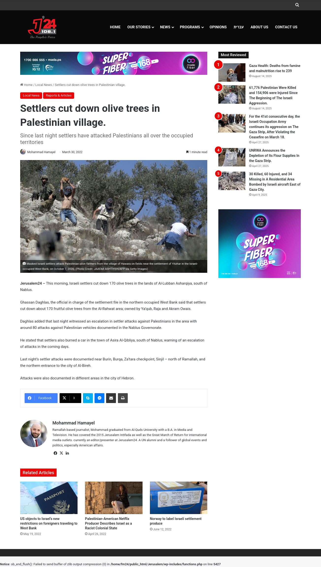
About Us (259, 27)
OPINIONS (218, 27)
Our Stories (138, 27)
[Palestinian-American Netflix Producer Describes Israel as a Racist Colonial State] (113, 498)
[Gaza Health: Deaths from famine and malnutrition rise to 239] (231, 72)
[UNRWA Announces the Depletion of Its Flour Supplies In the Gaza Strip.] (231, 157)
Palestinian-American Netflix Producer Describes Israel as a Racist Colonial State (108, 523)
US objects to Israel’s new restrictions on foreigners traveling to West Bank (49, 523)
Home (115, 27)
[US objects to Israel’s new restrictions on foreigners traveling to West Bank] (49, 498)
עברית (239, 27)
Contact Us (286, 27)
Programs (190, 27)
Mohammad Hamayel (43, 152)
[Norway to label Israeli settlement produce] (178, 498)
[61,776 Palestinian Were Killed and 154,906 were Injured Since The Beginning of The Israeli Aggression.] (231, 94)
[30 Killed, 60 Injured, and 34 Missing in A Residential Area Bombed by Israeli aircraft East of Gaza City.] (231, 181)
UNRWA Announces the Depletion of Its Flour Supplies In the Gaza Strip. (274, 155)
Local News (43, 85)
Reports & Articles (58, 95)
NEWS (165, 27)
